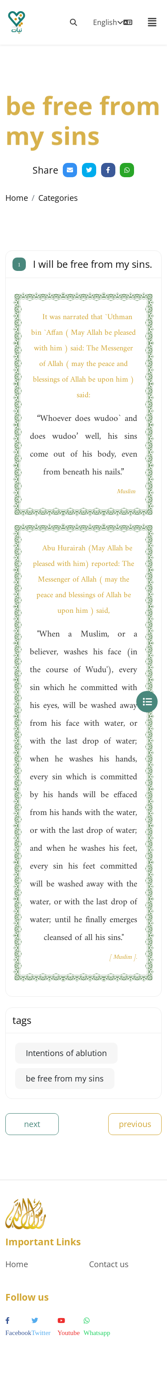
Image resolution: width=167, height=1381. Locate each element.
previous (135, 1124)
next (32, 1124)
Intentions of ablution (66, 1053)
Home (16, 197)
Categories (58, 197)
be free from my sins (65, 1078)
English (112, 22)
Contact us (109, 1264)
